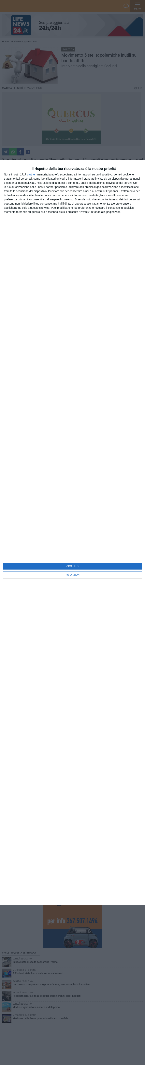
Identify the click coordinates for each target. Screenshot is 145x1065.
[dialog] (72, 532)
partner (31, 174)
